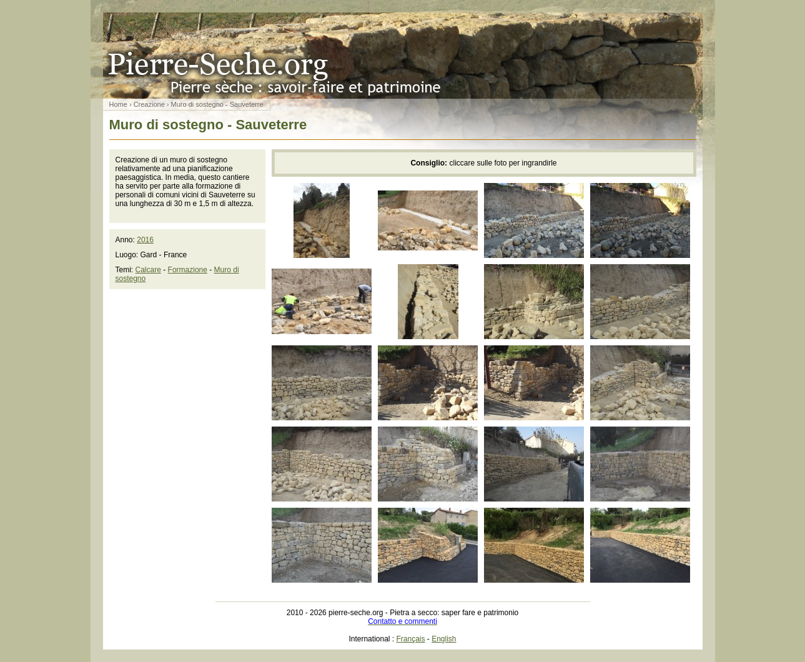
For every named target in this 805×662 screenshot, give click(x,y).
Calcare (148, 269)
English (444, 639)
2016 (145, 239)
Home (118, 104)
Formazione (187, 269)
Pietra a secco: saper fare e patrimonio (403, 55)
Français (411, 639)
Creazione (149, 104)
